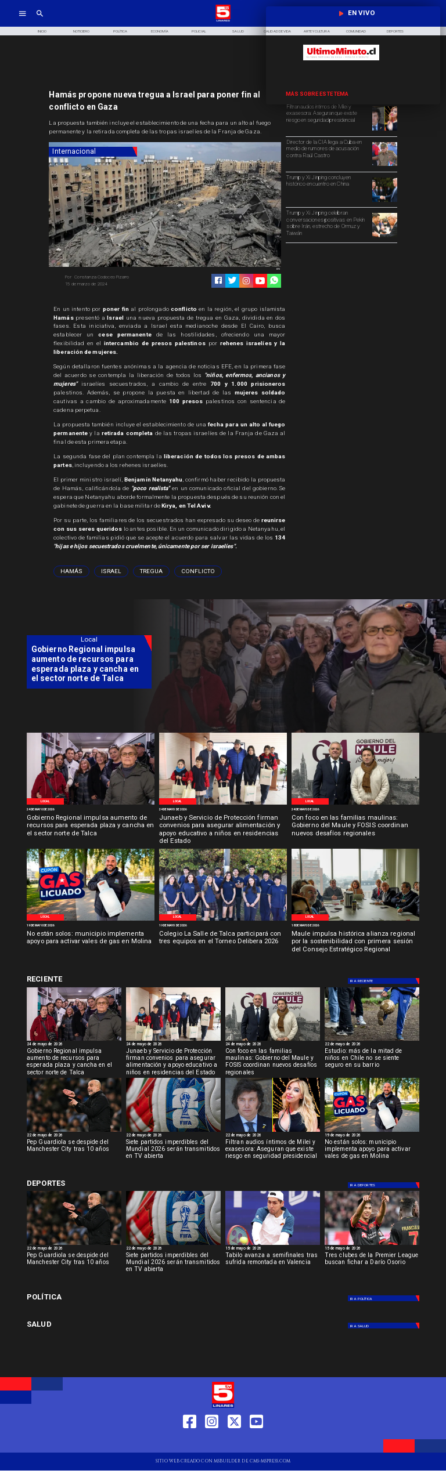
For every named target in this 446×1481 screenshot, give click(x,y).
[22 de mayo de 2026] (372, 1045)
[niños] (372, 1040)
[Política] (121, 31)
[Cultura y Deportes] (89, 979)
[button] (71, 571)
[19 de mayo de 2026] (90, 925)
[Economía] (159, 31)
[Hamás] (71, 571)
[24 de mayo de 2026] (90, 810)
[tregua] (151, 571)
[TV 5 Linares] (39, 20)
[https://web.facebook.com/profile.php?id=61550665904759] (189, 1442)
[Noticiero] (81, 31)
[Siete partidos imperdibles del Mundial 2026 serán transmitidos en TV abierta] (173, 1151)
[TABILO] (272, 1244)
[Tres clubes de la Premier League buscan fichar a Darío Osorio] (372, 1264)
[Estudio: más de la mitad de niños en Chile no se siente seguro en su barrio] (372, 1060)
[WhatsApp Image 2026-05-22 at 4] (223, 804)
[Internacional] (93, 152)
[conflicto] (198, 571)
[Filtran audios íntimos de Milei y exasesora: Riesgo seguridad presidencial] (384, 130)
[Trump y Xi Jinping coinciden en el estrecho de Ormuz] (384, 236)
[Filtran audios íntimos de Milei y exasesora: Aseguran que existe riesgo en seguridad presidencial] (327, 118)
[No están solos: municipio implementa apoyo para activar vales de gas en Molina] (90, 942)
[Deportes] (384, 981)
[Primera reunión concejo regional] (355, 920)
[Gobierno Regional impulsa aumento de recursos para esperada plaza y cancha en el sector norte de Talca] (90, 826)
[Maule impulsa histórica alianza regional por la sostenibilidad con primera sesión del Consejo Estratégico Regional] (355, 942)
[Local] (45, 801)
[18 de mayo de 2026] (355, 925)
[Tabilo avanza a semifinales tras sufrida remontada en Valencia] (272, 1264)
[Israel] (111, 571)
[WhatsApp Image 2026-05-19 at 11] (223, 920)
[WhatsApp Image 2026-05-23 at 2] (90, 804)
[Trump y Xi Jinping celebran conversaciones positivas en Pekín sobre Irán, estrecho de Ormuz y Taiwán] (327, 224)
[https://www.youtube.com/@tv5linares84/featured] (260, 280)
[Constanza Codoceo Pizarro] (112, 277)
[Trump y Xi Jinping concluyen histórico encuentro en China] (327, 189)
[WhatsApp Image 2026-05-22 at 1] (355, 804)
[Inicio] (42, 31)
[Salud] (238, 31)
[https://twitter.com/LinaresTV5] (234, 1442)
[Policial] (199, 31)
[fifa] (173, 1131)
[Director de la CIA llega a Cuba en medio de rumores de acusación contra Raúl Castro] (327, 153)
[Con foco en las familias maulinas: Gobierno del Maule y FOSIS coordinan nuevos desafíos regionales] (355, 826)
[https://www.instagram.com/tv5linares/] (246, 280)
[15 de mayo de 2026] (272, 1249)
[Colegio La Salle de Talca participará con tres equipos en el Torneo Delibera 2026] (223, 942)
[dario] (372, 1244)
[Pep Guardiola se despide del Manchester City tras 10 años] (74, 1131)
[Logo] (223, 20)
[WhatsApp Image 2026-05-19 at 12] (90, 920)
